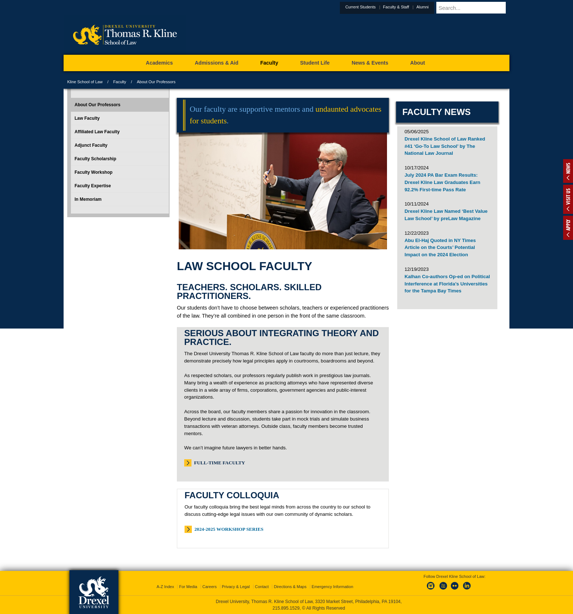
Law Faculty (87, 118)
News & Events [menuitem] (370, 63)
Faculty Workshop (94, 172)
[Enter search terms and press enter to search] (481, 8)
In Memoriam (88, 199)
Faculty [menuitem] (269, 63)
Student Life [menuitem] (315, 63)
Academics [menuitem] (159, 63)
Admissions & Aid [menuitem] (216, 63)
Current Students (378, 7)
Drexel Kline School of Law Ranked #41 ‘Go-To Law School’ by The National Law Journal (445, 146)
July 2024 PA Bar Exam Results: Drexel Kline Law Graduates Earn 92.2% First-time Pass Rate (442, 182)
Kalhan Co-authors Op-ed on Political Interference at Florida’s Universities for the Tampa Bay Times (447, 284)
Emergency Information (332, 586)
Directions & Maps (290, 586)
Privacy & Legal (236, 586)
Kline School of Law (85, 82)
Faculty (119, 82)
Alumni (440, 7)
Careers (209, 586)
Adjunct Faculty (91, 145)
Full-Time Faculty (219, 462)
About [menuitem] (417, 63)
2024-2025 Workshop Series (228, 529)
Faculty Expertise (93, 185)
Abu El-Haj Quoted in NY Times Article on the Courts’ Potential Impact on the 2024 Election (440, 248)
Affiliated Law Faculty (97, 131)
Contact (262, 586)
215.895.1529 (286, 608)
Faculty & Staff (414, 7)
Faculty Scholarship (95, 158)
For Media (188, 586)
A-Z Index (165, 586)
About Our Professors (97, 104)
